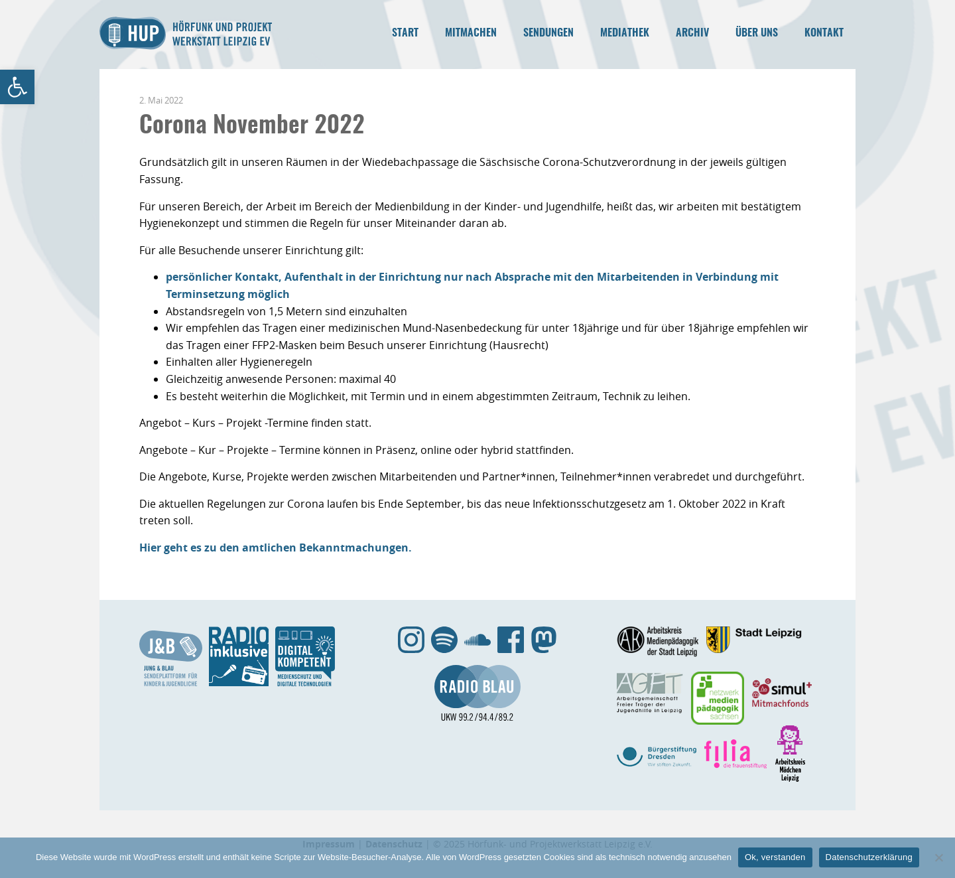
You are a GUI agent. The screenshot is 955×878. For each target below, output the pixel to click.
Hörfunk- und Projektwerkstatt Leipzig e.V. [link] (185, 33)
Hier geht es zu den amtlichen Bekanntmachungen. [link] (275, 547)
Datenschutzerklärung (869, 857)
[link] (17, 87)
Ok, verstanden (775, 857)
